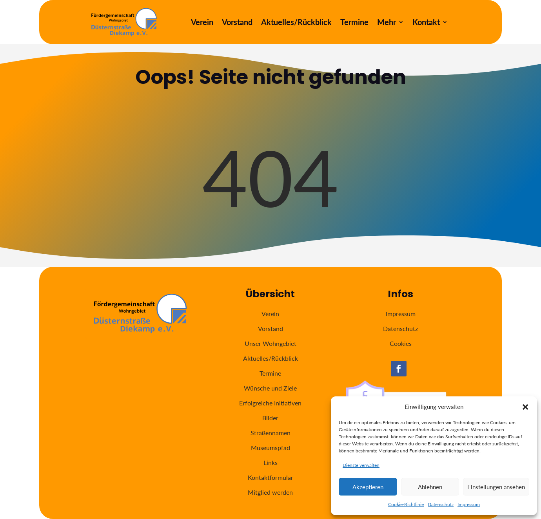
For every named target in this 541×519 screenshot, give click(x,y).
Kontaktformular (270, 477)
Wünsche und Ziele (270, 388)
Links (270, 462)
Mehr (386, 23)
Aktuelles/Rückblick (296, 23)
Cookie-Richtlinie (406, 504)
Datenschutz (441, 504)
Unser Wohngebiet (270, 343)
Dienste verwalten (361, 465)
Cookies (401, 343)
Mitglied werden (270, 492)
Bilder (270, 417)
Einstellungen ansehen (496, 486)
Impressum (468, 504)
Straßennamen (270, 432)
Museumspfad (270, 447)
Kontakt (426, 23)
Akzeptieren (367, 486)
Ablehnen (430, 486)
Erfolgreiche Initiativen (270, 403)
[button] (525, 407)
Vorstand (237, 23)
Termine (354, 23)
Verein (202, 23)
